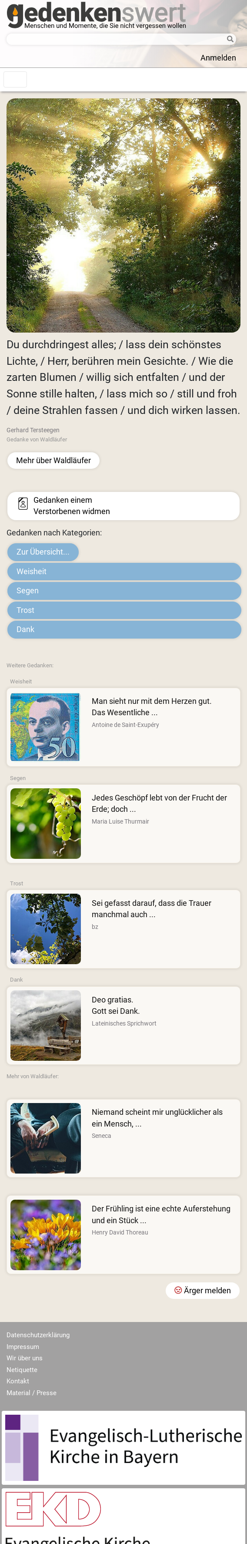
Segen (28, 590)
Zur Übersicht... (43, 552)
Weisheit (32, 571)
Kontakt (18, 1381)
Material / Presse (32, 1393)
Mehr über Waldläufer (53, 460)
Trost (25, 610)
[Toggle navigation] (15, 79)
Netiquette (22, 1370)
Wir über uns (25, 1358)
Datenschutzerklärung (38, 1335)
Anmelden (218, 58)
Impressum (23, 1347)
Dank (25, 629)
